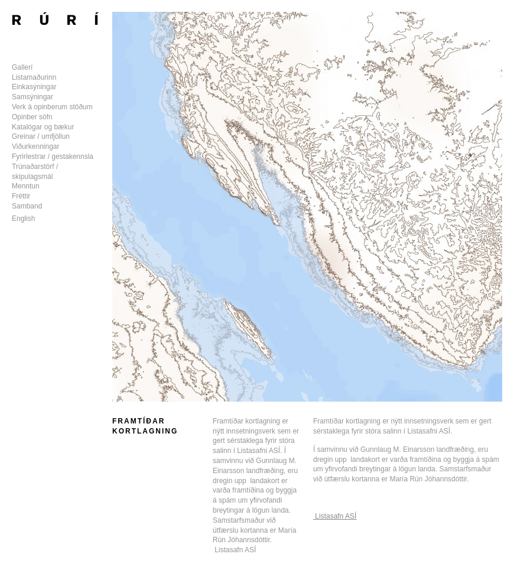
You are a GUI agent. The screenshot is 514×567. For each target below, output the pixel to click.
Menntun (26, 186)
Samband (27, 206)
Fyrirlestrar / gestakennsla (52, 156)
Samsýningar (32, 97)
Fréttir (21, 196)
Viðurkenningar (36, 146)
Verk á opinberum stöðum (52, 107)
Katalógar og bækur (43, 127)
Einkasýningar (34, 87)
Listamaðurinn (34, 77)
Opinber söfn (32, 117)
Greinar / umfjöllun (41, 136)
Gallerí (22, 67)
